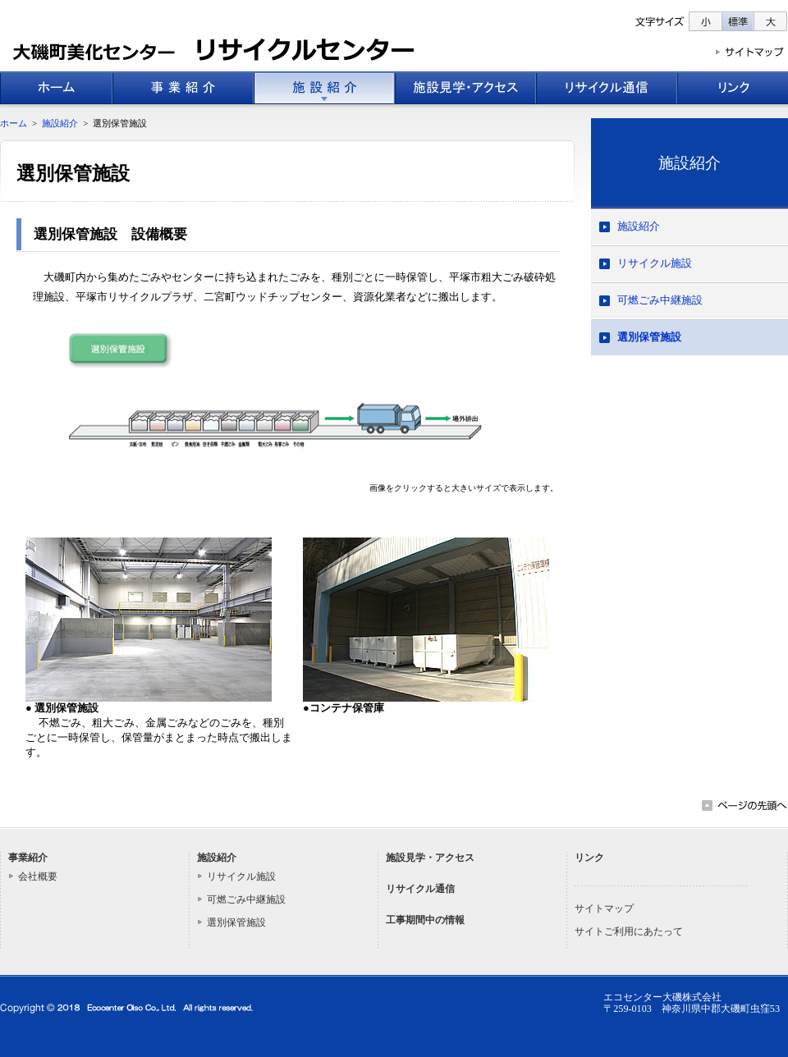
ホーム (13, 123)
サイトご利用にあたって (629, 931)
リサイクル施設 (654, 263)
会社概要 (37, 876)
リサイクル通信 (420, 889)
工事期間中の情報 (425, 920)
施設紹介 (689, 163)
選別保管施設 (649, 337)
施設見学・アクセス (430, 857)
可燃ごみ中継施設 (660, 300)
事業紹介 (28, 857)
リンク (589, 857)
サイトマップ (604, 908)
